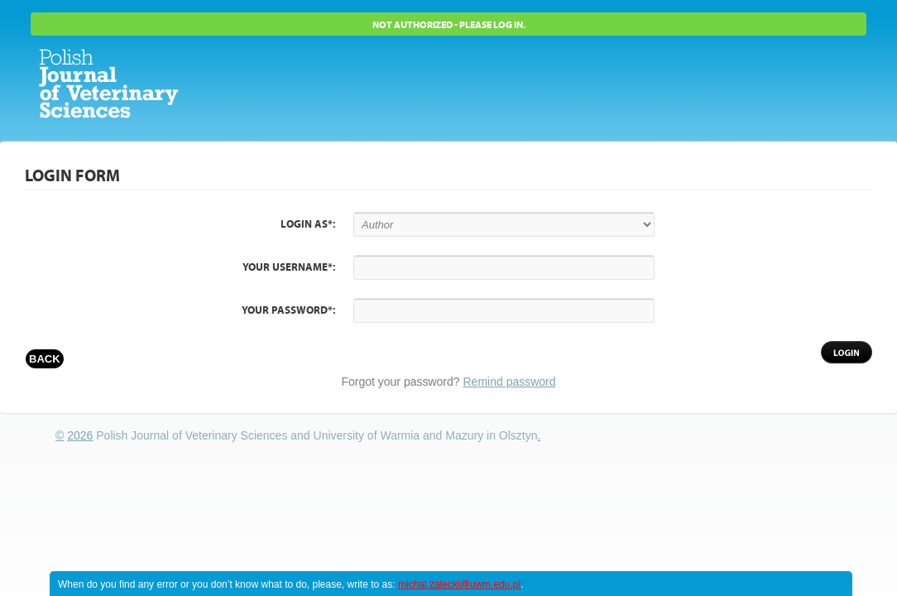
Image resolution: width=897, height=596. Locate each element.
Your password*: (288, 310)
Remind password (509, 381)
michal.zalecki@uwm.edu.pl (459, 584)
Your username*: (288, 267)
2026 (80, 435)
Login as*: (308, 224)
